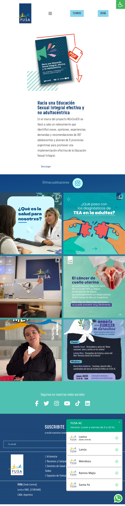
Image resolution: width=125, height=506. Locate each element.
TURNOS (77, 13)
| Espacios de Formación (57, 476)
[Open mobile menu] (50, 13)
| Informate (51, 457)
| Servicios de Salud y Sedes (56, 468)
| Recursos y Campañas (57, 461)
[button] (120, 4)
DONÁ (103, 13)
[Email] (41, 444)
